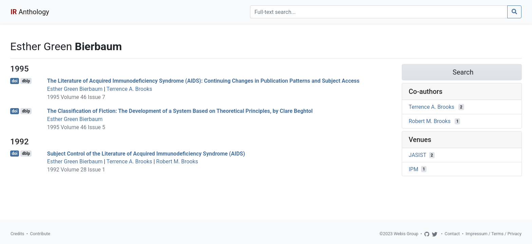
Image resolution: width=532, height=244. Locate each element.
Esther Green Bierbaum (75, 89)
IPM (413, 169)
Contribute (40, 233)
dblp (26, 81)
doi (15, 81)
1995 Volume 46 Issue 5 (76, 127)
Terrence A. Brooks (129, 89)
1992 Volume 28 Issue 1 (76, 169)
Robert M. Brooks (177, 161)
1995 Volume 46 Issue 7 (76, 97)
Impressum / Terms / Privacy (493, 233)
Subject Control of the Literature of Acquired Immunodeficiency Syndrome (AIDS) (146, 153)
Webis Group (406, 233)
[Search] (379, 11)
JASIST (417, 155)
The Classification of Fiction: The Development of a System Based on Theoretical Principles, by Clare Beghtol (180, 111)
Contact (452, 233)
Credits (17, 233)
